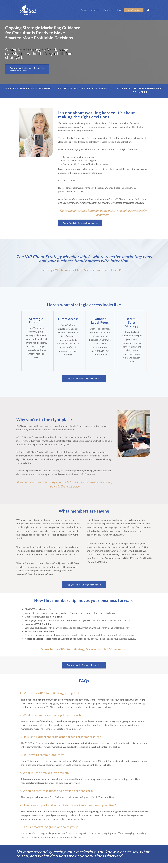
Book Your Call (134, 9)
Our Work (108, 9)
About (84, 9)
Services (95, 9)
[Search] (147, 10)
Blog (118, 9)
